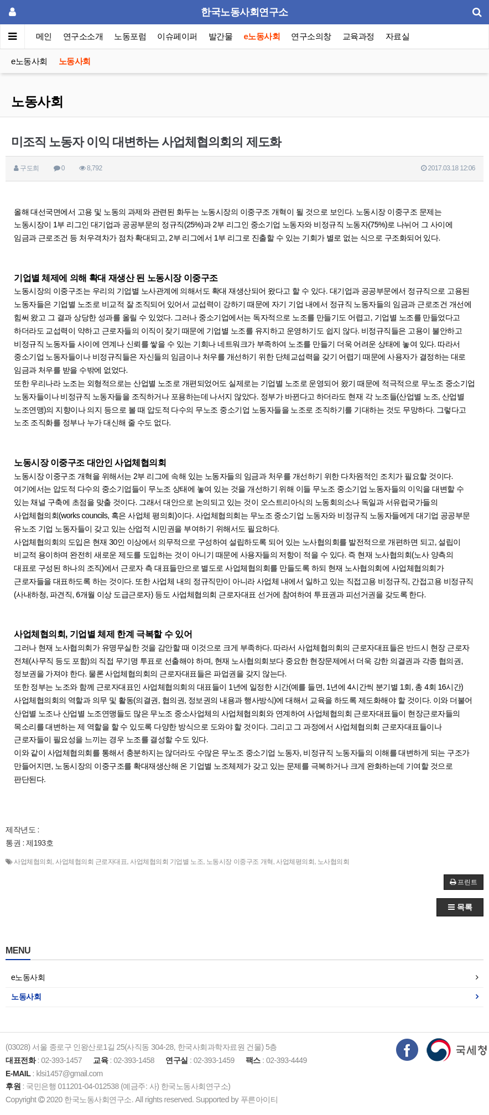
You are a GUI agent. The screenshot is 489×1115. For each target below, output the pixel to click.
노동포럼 (131, 36)
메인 (44, 36)
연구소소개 (83, 36)
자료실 (398, 36)
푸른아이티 (259, 1099)
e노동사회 (262, 36)
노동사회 (75, 61)
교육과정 (358, 36)
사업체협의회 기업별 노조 (166, 862)
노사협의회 (334, 862)
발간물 (221, 36)
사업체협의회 (33, 862)
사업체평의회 (295, 862)
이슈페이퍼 (178, 36)
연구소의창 (311, 36)
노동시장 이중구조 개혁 (239, 862)
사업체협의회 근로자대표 (91, 862)
